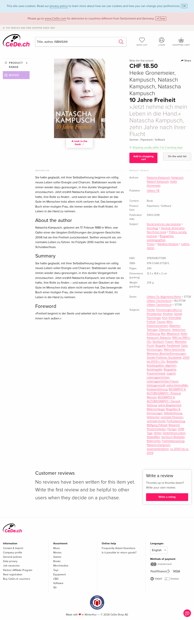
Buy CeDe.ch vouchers (16, 578)
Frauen (169, 341)
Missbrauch (173, 333)
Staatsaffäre (153, 437)
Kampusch (177, 177)
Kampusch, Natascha (159, 337)
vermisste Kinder (156, 421)
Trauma (161, 322)
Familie (151, 310)
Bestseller (172, 361)
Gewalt (178, 314)
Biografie (160, 345)
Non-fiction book (156, 232)
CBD (56, 578)
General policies (12, 557)
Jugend (171, 373)
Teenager (152, 329)
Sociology (152, 228)
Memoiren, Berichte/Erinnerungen (166, 353)
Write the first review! (141, 60)
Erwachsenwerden (157, 325)
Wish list (142, 41)
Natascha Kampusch (158, 177)
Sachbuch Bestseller (173, 437)
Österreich (165, 329)
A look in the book (79, 143)
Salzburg (152, 405)
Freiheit (151, 322)
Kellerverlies (153, 441)
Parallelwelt (173, 345)
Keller (184, 333)
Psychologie (154, 318)
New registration (12, 574)
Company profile (12, 552)
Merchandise (60, 565)
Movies (57, 552)
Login (161, 41)
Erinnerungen (155, 349)
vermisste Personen (172, 417)
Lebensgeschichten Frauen (162, 381)
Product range (16, 65)
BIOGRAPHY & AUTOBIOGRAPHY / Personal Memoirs (166, 393)
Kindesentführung (157, 389)
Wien (169, 322)
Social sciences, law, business (164, 224)
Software (58, 583)
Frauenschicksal (156, 373)
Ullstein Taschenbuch (159, 300)
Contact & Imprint (13, 548)
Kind (164, 318)
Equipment (59, 574)
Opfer (184, 345)
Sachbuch (158, 341)
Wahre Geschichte (174, 349)
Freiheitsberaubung (173, 441)
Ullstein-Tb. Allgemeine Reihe (164, 297)
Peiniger (172, 429)
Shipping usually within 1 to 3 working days (158, 147)
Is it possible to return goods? (119, 552)
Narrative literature (167, 244)
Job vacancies (11, 565)
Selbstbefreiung (173, 413)
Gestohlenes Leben (174, 433)
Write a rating (167, 497)
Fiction (151, 244)
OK (184, 6)
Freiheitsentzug (176, 421)
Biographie (170, 369)
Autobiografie (154, 369)
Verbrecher (153, 417)
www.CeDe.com (55, 18)
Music (56, 548)
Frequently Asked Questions (118, 548)
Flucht (150, 345)
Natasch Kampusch (158, 181)
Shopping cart (181, 41)
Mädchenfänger (156, 409)
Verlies (157, 433)
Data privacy (10, 561)
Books (14, 75)
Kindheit (168, 314)
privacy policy (59, 6)
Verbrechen (178, 329)
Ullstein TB (153, 190)
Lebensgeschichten (158, 377)
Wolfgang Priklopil (157, 425)
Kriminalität (175, 318)
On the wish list (177, 156)
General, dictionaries (173, 228)
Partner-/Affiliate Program (17, 570)
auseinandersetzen (158, 449)
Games (57, 557)
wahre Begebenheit (169, 405)
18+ (55, 587)
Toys (56, 570)
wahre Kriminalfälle (177, 385)
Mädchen (174, 325)
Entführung (153, 333)
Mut (163, 333)
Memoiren (180, 341)
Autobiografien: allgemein (161, 365)
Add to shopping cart (143, 158)
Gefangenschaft (156, 385)
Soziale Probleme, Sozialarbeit (164, 357)
